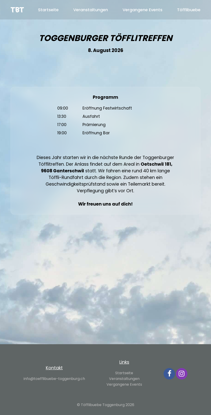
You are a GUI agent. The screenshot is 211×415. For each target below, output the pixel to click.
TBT (17, 10)
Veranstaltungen (90, 10)
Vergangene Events (142, 10)
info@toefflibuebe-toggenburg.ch (54, 378)
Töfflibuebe (188, 10)
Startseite (48, 10)
